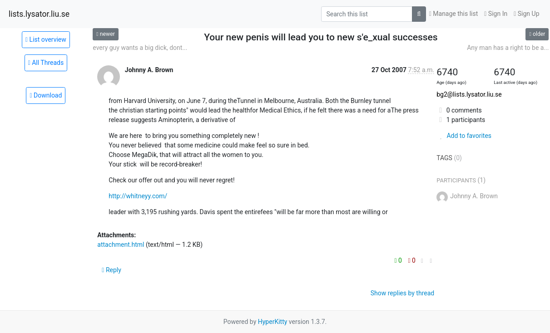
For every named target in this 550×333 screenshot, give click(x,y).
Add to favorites (463, 135)
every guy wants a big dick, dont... (140, 47)
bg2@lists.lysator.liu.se (468, 94)
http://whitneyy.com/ (138, 196)
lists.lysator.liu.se (39, 14)
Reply (111, 270)
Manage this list (453, 13)
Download (46, 95)
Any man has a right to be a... (508, 47)
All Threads (46, 62)
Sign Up (526, 13)
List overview (45, 39)
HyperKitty (272, 321)
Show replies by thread (403, 293)
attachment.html (120, 244)
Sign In (495, 13)
